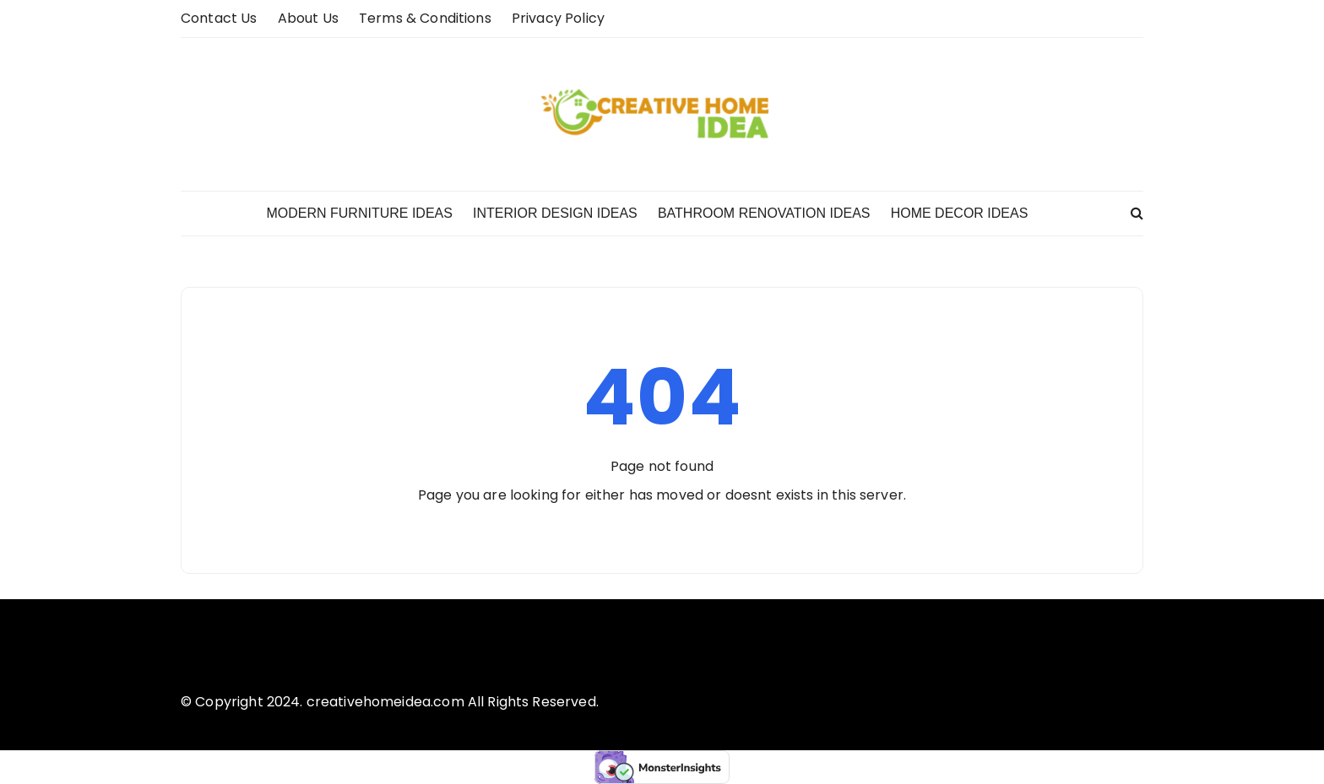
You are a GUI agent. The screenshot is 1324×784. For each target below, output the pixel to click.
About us (308, 18)
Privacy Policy (558, 18)
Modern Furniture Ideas (359, 213)
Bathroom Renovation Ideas (764, 213)
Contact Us (219, 18)
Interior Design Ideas (555, 213)
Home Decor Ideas (959, 213)
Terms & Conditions (425, 18)
